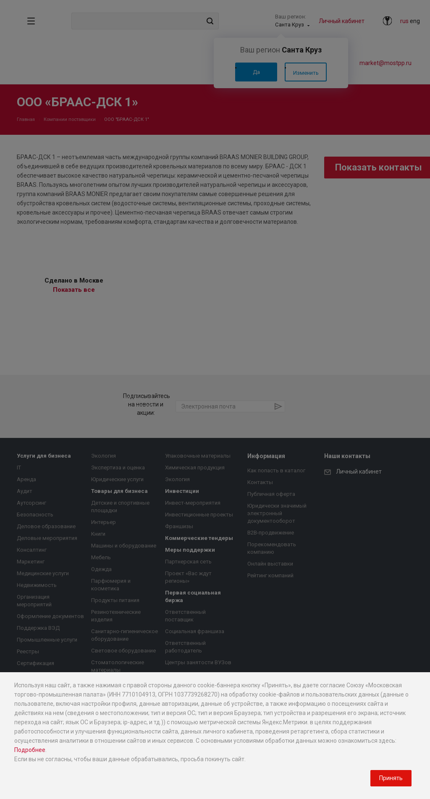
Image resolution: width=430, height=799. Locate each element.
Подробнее (29, 750)
